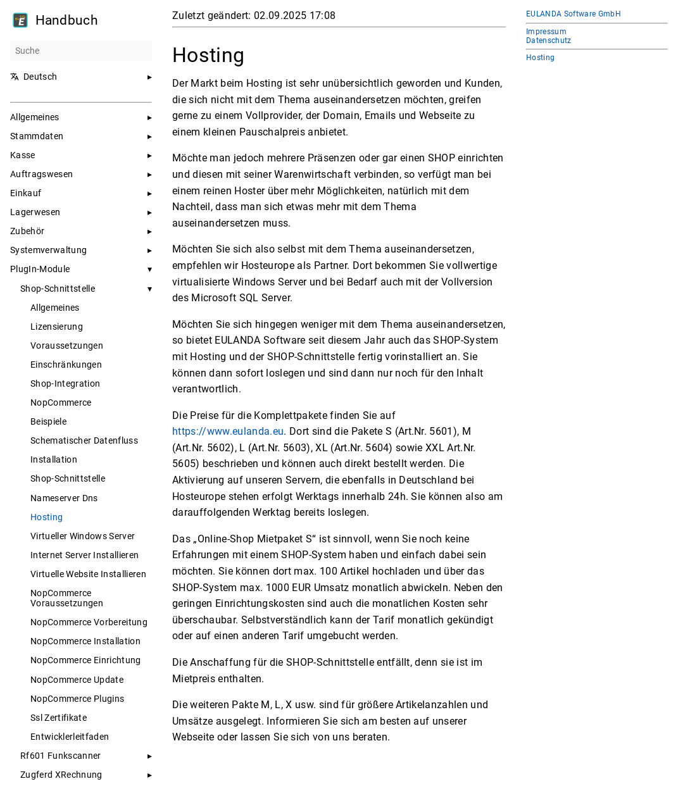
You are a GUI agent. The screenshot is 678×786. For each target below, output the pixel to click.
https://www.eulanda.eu (228, 431)
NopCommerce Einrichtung (85, 660)
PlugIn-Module (40, 269)
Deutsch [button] (33, 77)
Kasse (22, 155)
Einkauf (25, 193)
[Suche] (81, 51)
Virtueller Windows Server (82, 536)
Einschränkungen (66, 364)
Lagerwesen (35, 212)
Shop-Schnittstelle (57, 289)
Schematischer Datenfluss (84, 440)
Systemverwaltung (48, 250)
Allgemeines (35, 117)
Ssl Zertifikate (58, 718)
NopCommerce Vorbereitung (89, 622)
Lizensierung (56, 326)
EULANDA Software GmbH (573, 13)
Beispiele (48, 421)
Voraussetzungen (66, 345)
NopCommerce (61, 402)
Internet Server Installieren (84, 555)
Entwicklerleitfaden (69, 737)
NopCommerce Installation (85, 641)
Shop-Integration (65, 383)
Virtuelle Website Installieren (88, 574)
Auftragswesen (41, 174)
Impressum (546, 31)
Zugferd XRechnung (61, 775)
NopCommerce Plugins (77, 699)
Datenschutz (549, 40)
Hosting (46, 517)
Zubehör (27, 231)
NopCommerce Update (76, 680)
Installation (53, 459)
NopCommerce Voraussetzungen (66, 598)
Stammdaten (36, 136)
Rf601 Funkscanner (60, 756)
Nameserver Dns (64, 498)
